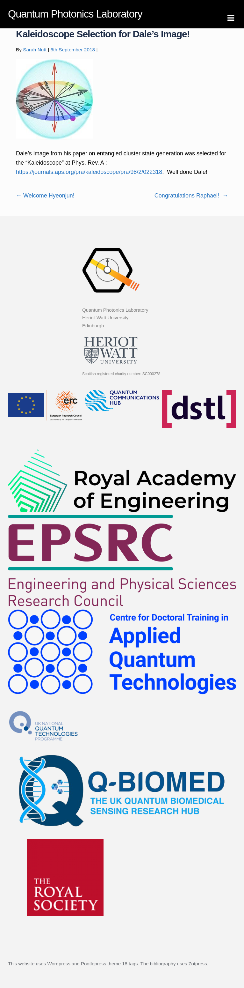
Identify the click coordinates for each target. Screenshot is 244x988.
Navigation (230, 18)
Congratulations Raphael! (191, 195)
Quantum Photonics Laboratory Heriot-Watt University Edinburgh (115, 317)
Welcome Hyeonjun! (45, 195)
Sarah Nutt (35, 49)
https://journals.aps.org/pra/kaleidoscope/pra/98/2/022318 (89, 172)
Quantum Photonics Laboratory (75, 14)
